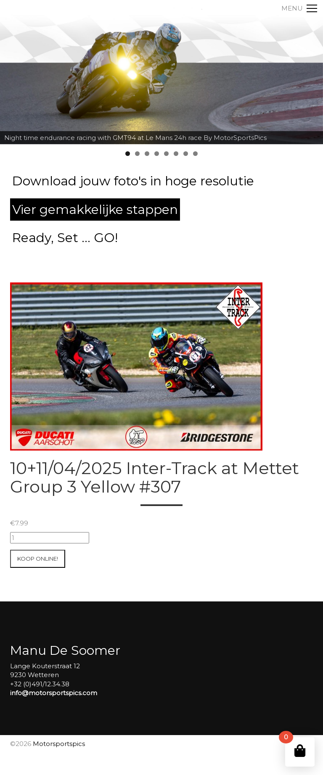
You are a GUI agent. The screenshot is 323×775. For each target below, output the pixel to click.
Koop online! (37, 558)
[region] (161, 72)
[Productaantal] (49, 537)
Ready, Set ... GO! (65, 237)
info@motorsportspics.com (53, 693)
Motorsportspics (59, 744)
